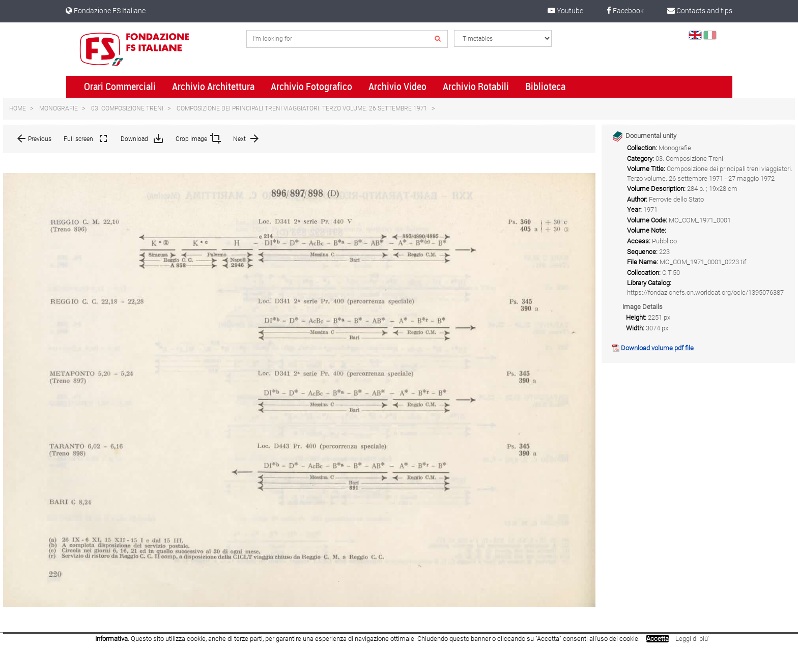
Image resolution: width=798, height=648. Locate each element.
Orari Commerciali (120, 86)
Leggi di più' (692, 638)
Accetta (657, 638)
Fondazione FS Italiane (106, 11)
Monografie (58, 108)
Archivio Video (397, 86)
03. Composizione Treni (127, 108)
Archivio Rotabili (476, 86)
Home (17, 108)
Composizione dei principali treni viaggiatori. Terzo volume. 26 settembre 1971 (302, 108)
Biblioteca (545, 86)
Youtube (565, 11)
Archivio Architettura (213, 86)
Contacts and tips (699, 11)
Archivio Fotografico (311, 86)
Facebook (625, 11)
